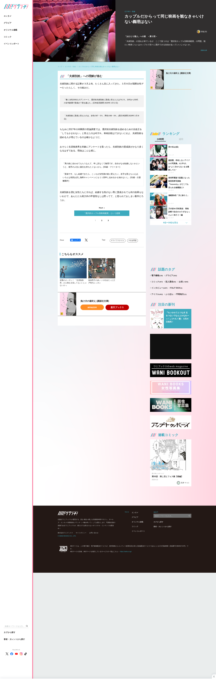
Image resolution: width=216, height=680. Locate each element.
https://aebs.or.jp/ (126, 551)
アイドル (157, 294)
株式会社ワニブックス (65, 533)
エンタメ (7, 16)
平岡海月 (181, 294)
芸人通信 (170, 282)
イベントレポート (11, 44)
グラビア (7, 23)
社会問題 (133, 240)
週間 (181, 139)
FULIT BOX (176, 288)
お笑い (183, 282)
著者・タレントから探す (14, 639)
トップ (60, 66)
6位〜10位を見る (170, 222)
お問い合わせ (93, 533)
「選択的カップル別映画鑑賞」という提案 (101, 213)
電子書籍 (157, 275)
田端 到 (202, 31)
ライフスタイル (118, 240)
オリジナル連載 (10, 30)
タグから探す (9, 632)
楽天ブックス (117, 307)
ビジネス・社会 (70, 66)
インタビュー (159, 288)
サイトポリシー (81, 533)
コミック (7, 37)
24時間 (160, 139)
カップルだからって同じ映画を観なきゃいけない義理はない (99, 66)
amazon (92, 307)
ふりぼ (169, 294)
